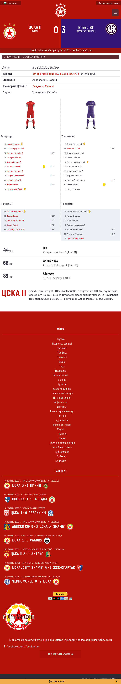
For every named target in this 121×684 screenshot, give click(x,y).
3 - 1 (25, 485)
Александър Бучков (15, 148)
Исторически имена (108, 3)
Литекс (37, 554)
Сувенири (62, 456)
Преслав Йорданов (75, 238)
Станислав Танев (16, 212)
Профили (62, 353)
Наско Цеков (12, 216)
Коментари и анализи (62, 411)
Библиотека (62, 452)
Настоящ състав (62, 344)
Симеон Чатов (13, 166)
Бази (62, 366)
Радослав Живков (16, 189)
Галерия (62, 434)
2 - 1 (26, 554)
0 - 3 (34, 526)
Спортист (20, 499)
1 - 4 (33, 499)
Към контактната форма (60, 654)
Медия (60, 429)
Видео (62, 438)
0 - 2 (38, 581)
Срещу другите (62, 389)
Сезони (62, 380)
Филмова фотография (62, 443)
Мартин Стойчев (14, 153)
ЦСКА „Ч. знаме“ (52, 526)
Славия (36, 540)
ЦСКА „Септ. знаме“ (27, 567)
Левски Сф (21, 526)
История (62, 407)
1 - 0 (24, 513)
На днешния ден (62, 398)
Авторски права (62, 425)
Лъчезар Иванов (13, 157)
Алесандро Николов (15, 229)
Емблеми (62, 357)
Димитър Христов (15, 220)
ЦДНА (42, 499)
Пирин (35, 485)
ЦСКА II (16, 554)
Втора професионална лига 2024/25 (55, 73)
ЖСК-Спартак (64, 567)
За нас (62, 416)
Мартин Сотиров (14, 171)
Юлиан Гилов (12, 225)
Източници (62, 420)
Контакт (60, 461)
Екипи (62, 362)
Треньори (62, 348)
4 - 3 (48, 567)
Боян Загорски (14, 144)
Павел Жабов (12, 184)
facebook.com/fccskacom (23, 646)
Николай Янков (73, 148)
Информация (61, 402)
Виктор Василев (13, 180)
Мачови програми (62, 447)
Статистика (60, 375)
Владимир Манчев (43, 86)
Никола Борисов (13, 162)
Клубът (60, 339)
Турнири (62, 384)
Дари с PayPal (56, 681)
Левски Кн (37, 513)
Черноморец (22, 581)
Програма (60, 371)
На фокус (60, 471)
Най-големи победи (62, 393)
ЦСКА (16, 485)
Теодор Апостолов (15, 175)
